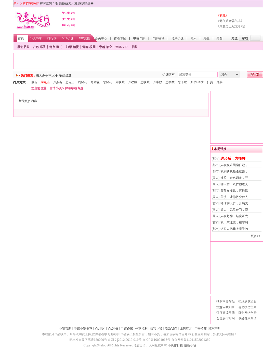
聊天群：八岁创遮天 (234, 184)
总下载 (182, 82)
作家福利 (158, 38)
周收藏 (120, 82)
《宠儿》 (222, 15)
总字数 (170, 82)
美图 (219, 38)
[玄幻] (216, 203)
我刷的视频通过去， (234, 171)
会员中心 (101, 38)
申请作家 (139, 38)
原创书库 (23, 47)
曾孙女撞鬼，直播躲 (234, 190)
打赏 (210, 82)
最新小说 (190, 345)
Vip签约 (100, 328)
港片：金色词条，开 (234, 178)
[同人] (216, 178)
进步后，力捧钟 (232, 158)
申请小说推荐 (83, 328)
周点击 (45, 82)
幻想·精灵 (72, 47)
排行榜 (52, 38)
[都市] (216, 158)
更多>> (255, 236)
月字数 (157, 82)
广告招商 (200, 328)
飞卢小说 (177, 38)
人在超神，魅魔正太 (234, 216)
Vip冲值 (113, 328)
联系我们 (171, 328)
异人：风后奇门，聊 (234, 209)
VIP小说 (67, 38)
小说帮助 (65, 328)
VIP (125, 47)
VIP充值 (84, 38)
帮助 (245, 38)
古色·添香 (39, 47)
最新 (34, 82)
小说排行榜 (175, 345)
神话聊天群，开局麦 (234, 203)
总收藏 (145, 82)
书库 (134, 47)
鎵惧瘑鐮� (86, 3)
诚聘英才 (186, 328)
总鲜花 (107, 82)
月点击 (57, 82)
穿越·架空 (105, 47)
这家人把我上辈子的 (234, 229)
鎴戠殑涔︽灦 (68, 3)
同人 (193, 38)
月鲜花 (95, 82)
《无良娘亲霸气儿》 (230, 21)
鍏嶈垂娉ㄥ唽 (49, 3)
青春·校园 (88, 47)
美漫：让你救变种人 (234, 197)
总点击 (70, 82)
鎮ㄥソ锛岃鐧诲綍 (26, 3)
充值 (234, 38)
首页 (21, 38)
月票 (219, 82)
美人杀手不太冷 (47, 75)
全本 (118, 47)
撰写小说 (156, 328)
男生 (206, 38)
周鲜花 (82, 82)
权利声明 (214, 328)
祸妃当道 (65, 75)
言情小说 (55, 88)
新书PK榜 (197, 82)
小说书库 (36, 38)
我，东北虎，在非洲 (234, 222)
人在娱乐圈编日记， (234, 165)
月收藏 (132, 82)
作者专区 (120, 38)
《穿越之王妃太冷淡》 (231, 26)
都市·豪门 (55, 47)
